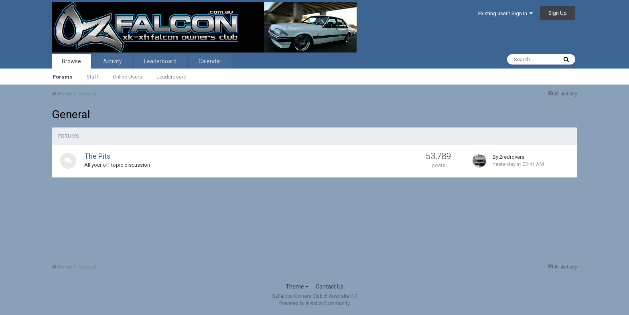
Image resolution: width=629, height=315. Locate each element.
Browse (71, 61)
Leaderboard (171, 77)
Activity (112, 61)
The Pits (97, 156)
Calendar (210, 61)
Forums (62, 77)
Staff (92, 77)
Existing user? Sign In (505, 13)
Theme (297, 286)
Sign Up (557, 13)
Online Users (127, 77)
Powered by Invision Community (314, 303)
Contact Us (329, 286)
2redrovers (511, 157)
